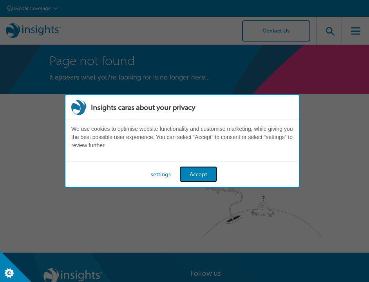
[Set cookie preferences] (15, 266)
